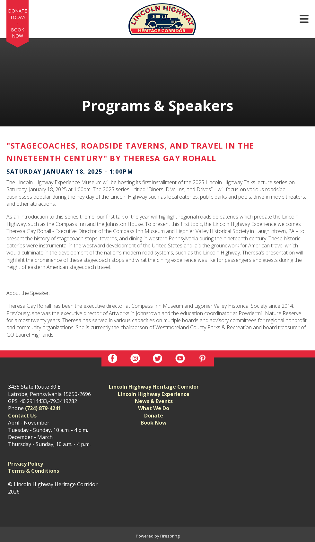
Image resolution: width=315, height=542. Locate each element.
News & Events (154, 401)
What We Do (153, 408)
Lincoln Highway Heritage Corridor (154, 386)
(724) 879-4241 (43, 408)
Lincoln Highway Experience (153, 394)
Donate (153, 415)
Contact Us (22, 415)
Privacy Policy (25, 463)
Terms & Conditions (33, 470)
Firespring (169, 536)
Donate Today (17, 14)
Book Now (17, 33)
